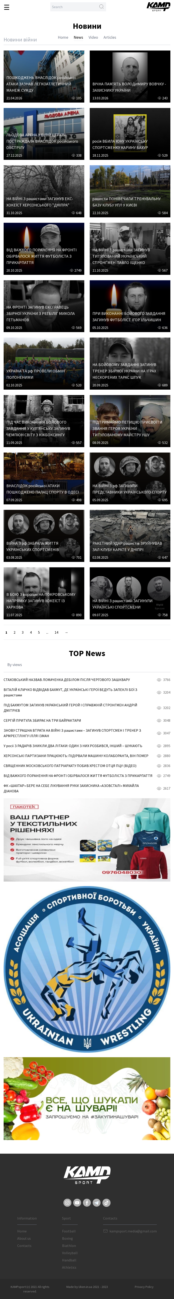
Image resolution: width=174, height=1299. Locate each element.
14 (56, 632)
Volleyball (70, 1253)
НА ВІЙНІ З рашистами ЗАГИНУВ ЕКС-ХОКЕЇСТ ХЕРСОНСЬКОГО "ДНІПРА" (39, 202)
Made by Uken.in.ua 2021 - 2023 (87, 1287)
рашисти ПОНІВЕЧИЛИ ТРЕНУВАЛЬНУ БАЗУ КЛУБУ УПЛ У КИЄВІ (126, 202)
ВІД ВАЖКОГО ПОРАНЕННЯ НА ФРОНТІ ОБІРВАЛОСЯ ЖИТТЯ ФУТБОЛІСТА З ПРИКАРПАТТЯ (41, 256)
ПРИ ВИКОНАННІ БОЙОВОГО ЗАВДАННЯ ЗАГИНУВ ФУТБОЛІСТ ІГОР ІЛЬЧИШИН (128, 316)
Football (69, 1231)
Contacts (24, 1245)
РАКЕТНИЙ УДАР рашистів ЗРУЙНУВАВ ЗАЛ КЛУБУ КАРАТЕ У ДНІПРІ (127, 546)
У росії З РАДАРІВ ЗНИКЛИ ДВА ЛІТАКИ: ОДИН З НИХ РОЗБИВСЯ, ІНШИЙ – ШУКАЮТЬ (73, 745)
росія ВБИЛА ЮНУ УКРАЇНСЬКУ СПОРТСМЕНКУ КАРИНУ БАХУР (120, 144)
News (78, 37)
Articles (110, 37)
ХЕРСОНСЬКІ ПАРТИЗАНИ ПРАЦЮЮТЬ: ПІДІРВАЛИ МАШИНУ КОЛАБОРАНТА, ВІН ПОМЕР (76, 755)
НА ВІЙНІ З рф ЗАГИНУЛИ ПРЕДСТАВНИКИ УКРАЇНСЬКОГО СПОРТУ (129, 489)
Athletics (69, 1267)
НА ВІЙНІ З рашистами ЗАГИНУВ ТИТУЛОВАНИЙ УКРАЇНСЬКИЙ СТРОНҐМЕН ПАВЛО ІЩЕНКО (121, 256)
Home (63, 37)
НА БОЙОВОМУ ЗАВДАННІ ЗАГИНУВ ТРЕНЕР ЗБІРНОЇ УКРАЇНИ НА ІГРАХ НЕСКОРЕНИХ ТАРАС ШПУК (124, 371)
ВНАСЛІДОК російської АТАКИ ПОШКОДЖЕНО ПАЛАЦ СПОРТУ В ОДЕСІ (42, 489)
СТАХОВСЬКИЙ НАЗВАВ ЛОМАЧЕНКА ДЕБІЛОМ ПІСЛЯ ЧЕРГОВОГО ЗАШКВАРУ (67, 679)
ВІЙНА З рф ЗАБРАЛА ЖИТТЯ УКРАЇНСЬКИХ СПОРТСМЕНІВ (32, 546)
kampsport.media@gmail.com (133, 1231)
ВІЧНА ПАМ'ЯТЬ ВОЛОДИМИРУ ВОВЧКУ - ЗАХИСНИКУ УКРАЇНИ (129, 87)
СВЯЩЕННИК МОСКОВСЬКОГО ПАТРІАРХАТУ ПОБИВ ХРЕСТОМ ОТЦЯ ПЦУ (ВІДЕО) (70, 765)
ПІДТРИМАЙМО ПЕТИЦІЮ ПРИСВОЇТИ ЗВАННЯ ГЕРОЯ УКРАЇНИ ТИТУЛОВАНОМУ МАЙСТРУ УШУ (127, 428)
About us (24, 1238)
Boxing (67, 1238)
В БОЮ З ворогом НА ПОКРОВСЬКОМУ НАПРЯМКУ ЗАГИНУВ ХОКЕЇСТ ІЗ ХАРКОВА (40, 601)
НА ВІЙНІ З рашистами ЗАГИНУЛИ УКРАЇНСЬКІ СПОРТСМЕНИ (122, 604)
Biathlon (69, 1245)
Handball (69, 1260)
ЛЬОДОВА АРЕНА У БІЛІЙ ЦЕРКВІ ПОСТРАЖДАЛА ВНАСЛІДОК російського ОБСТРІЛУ (42, 141)
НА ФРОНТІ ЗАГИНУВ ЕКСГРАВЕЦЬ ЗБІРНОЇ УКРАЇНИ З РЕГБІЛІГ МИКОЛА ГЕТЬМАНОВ (40, 313)
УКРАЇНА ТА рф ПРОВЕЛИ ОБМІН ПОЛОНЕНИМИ (35, 374)
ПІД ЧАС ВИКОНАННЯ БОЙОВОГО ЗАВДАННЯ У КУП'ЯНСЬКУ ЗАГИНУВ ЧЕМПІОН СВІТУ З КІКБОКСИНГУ (38, 428)
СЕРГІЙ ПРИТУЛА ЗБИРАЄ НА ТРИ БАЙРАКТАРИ (42, 720)
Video (93, 37)
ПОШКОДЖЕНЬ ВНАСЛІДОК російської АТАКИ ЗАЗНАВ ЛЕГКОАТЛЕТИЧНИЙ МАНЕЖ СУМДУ (41, 84)
